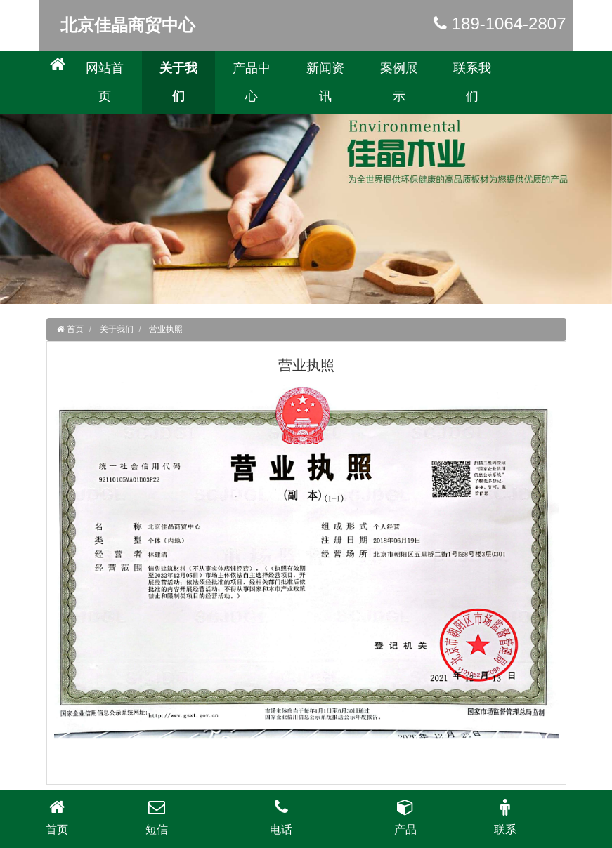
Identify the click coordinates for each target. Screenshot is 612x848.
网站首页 (105, 82)
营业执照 (166, 329)
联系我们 (472, 82)
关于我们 (178, 82)
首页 (74, 329)
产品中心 (252, 82)
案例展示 (399, 82)
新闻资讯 (325, 82)
